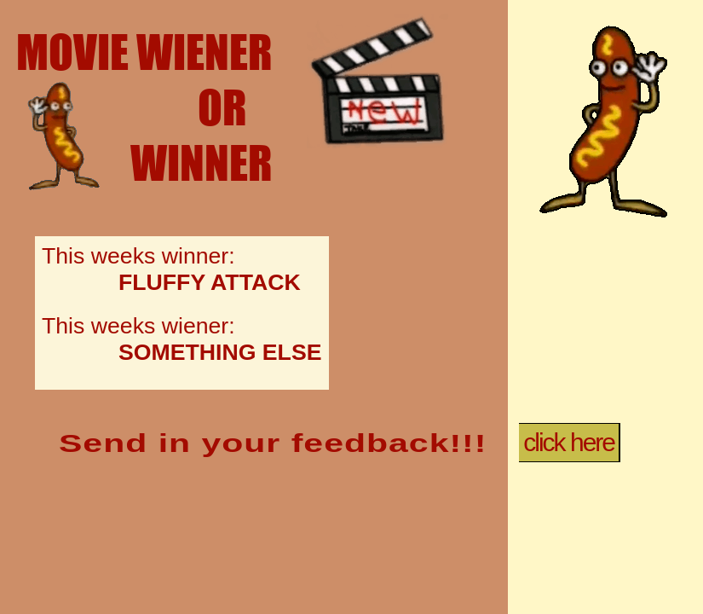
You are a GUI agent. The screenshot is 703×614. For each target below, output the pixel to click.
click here (568, 442)
